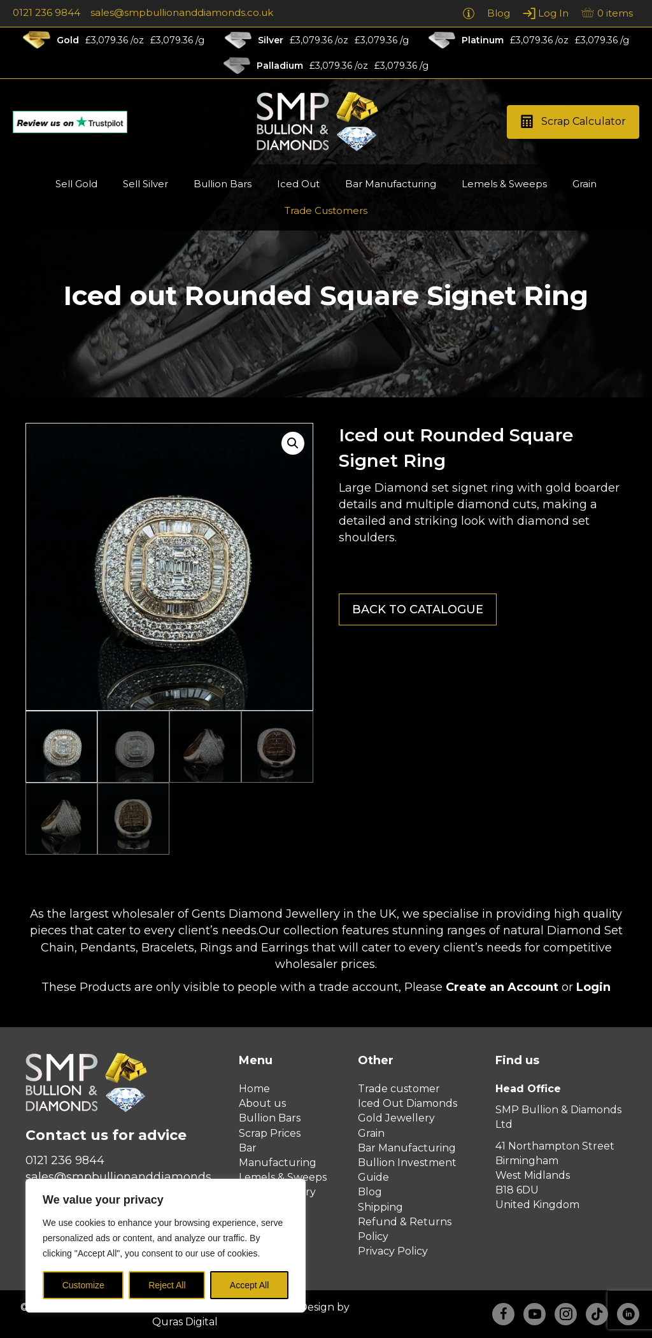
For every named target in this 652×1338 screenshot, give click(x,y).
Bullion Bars (270, 1118)
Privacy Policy (393, 1251)
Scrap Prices (270, 1133)
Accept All (249, 1285)
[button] (573, 122)
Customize (83, 1285)
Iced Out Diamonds (407, 1103)
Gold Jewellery (396, 1118)
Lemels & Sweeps (283, 1177)
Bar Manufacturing (407, 1148)
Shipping (380, 1207)
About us (262, 1103)
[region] (165, 1246)
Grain (371, 1133)
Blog (370, 1192)
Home (254, 1089)
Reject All (166, 1285)
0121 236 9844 (46, 12)
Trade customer (399, 1089)
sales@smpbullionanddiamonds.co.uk (181, 12)
